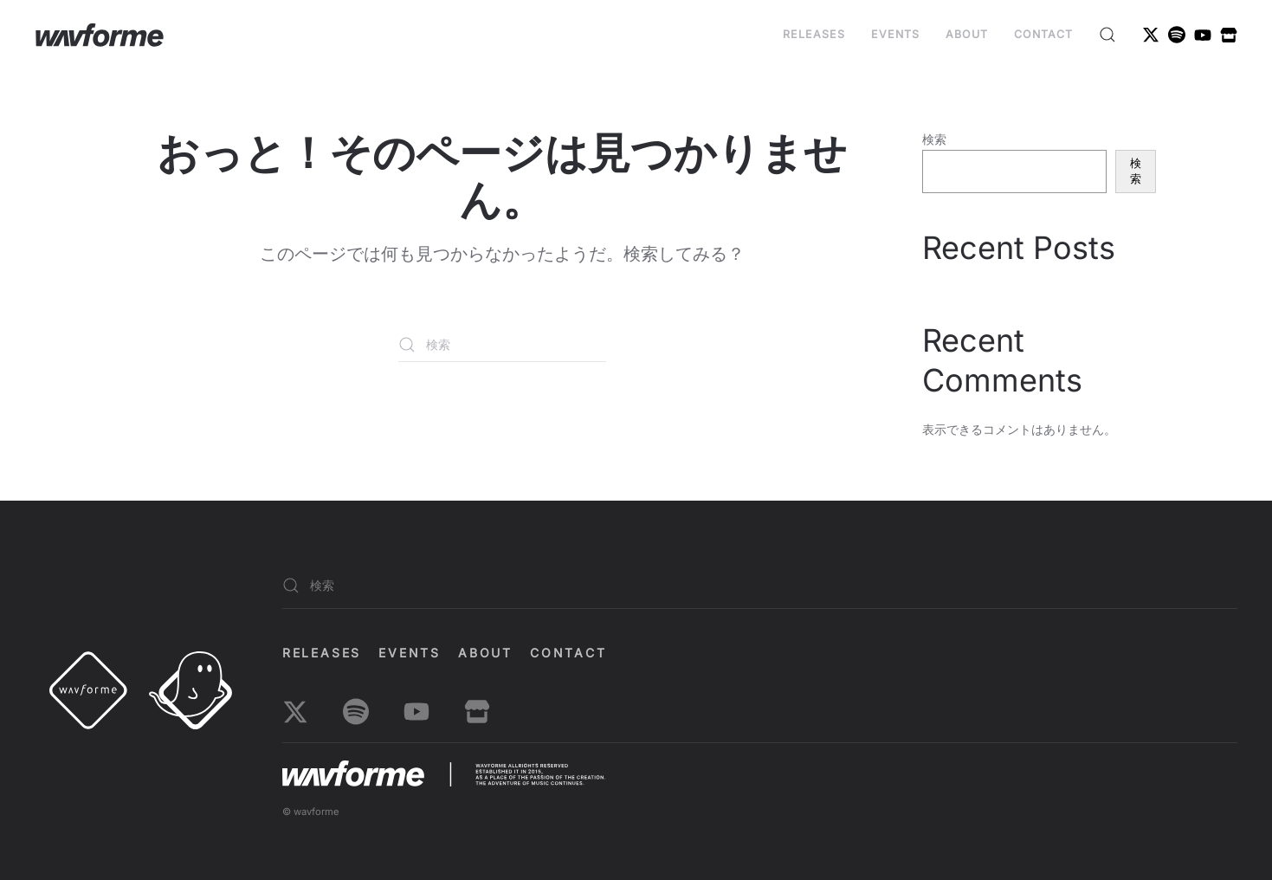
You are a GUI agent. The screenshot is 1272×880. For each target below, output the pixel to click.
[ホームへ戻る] (100, 34)
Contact (1043, 34)
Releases (814, 34)
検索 (934, 139)
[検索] (502, 344)
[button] (1107, 34)
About (967, 34)
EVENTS (895, 34)
